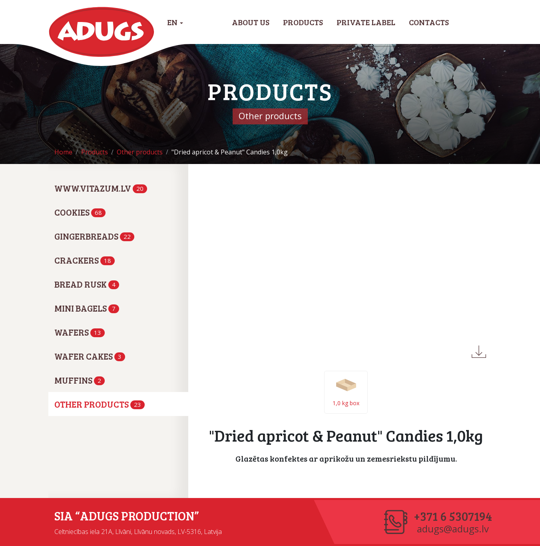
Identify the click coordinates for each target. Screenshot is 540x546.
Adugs (101, 32)
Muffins (79, 380)
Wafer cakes (89, 356)
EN (175, 22)
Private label (366, 22)
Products (303, 22)
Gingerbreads (94, 236)
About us (250, 22)
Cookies (80, 212)
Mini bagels (86, 308)
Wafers (79, 332)
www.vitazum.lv (100, 188)
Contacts (429, 22)
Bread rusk (86, 284)
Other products (99, 404)
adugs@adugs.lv (453, 529)
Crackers (84, 260)
